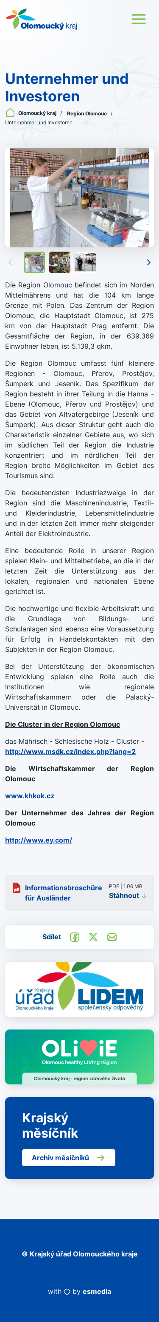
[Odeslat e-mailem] (112, 936)
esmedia (97, 1291)
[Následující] (149, 262)
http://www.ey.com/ (38, 840)
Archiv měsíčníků (69, 1158)
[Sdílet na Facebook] (75, 936)
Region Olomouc (87, 113)
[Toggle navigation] (138, 19)
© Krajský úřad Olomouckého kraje (80, 1254)
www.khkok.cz (29, 795)
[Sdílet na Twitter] (93, 936)
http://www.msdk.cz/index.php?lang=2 (70, 751)
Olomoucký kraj (31, 113)
